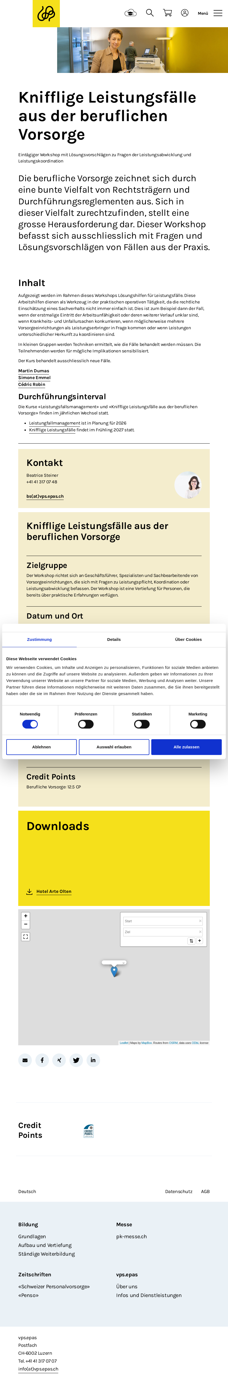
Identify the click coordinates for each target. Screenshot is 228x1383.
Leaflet (124, 1042)
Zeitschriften (34, 1274)
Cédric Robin (31, 384)
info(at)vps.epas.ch (38, 1369)
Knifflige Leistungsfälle (52, 429)
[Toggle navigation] (218, 13)
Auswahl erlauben (114, 747)
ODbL (195, 1042)
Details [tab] (114, 639)
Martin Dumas (33, 370)
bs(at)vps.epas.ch (45, 496)
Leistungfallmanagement (54, 423)
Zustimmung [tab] (39, 639)
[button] (25, 1060)
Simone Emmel (34, 377)
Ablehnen (41, 747)
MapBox (146, 1042)
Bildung (28, 1224)
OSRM (173, 1042)
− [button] (25, 925)
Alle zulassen (186, 747)
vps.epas (127, 1274)
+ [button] (25, 916)
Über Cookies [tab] (188, 639)
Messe (124, 1224)
